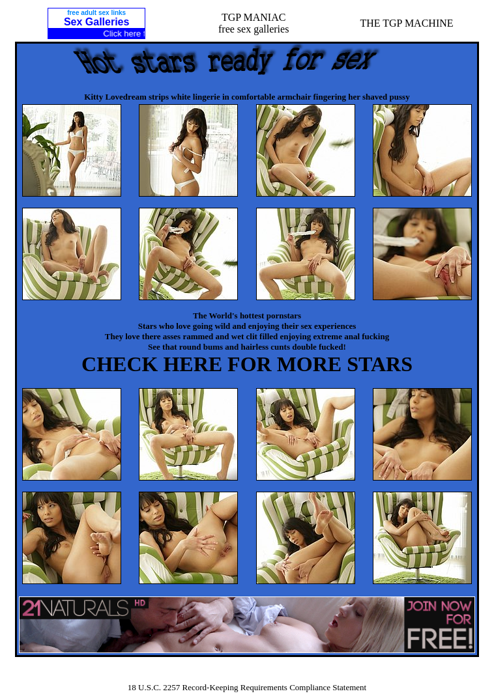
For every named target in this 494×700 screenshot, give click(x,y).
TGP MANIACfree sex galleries (253, 23)
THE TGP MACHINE (406, 23)
